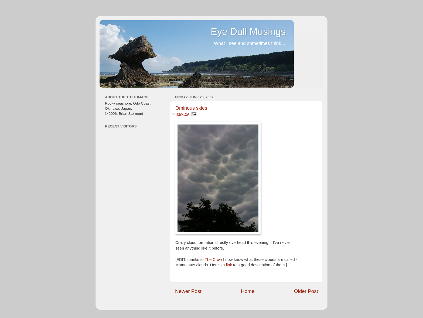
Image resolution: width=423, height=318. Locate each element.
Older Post (306, 291)
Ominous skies (191, 108)
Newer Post (188, 291)
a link (227, 265)
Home (247, 291)
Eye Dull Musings (248, 31)
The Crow (213, 259)
